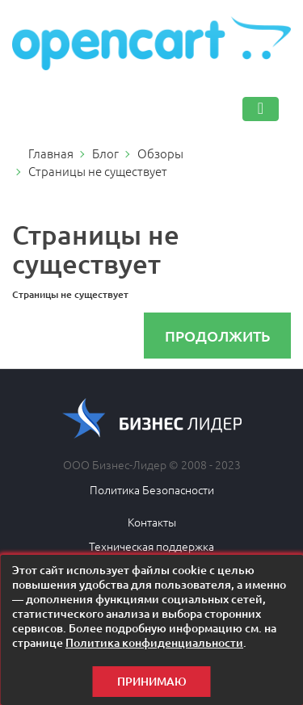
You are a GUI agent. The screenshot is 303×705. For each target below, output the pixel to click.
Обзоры (160, 153)
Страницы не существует (97, 170)
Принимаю (152, 681)
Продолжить (217, 335)
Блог (105, 153)
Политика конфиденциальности (154, 642)
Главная (51, 153)
